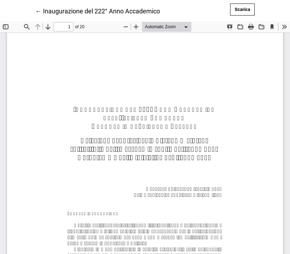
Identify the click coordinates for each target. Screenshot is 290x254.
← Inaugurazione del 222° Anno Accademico (97, 10)
